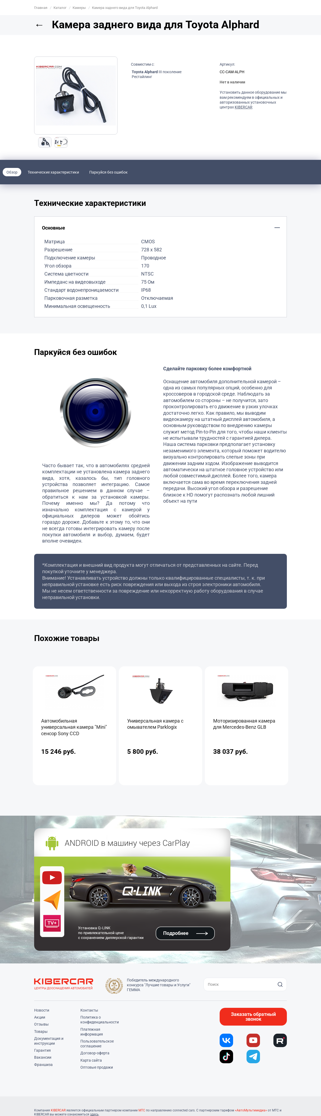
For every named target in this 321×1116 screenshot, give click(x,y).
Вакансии (42, 1057)
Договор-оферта (94, 1053)
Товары (41, 1031)
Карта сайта (91, 1060)
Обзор (11, 172)
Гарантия (42, 1050)
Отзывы (41, 1024)
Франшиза (43, 1064)
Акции (39, 1017)
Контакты (89, 1010)
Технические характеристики (53, 172)
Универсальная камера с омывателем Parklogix (155, 724)
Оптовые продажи (96, 1067)
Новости (41, 1010)
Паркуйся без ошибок (108, 172)
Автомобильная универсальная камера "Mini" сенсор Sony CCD (74, 727)
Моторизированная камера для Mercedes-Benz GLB (244, 724)
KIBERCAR (243, 107)
